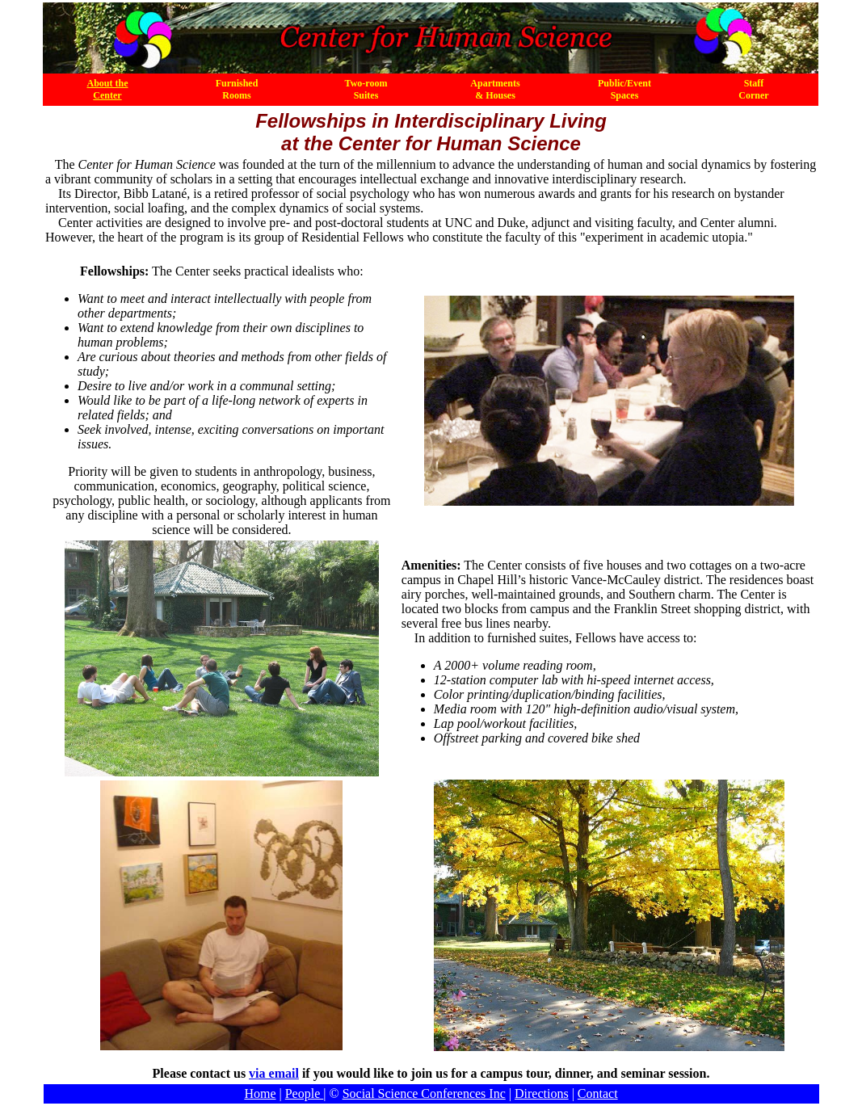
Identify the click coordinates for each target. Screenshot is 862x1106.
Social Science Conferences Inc (424, 1093)
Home (259, 1093)
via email (274, 1073)
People (304, 1093)
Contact (598, 1093)
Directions (542, 1093)
